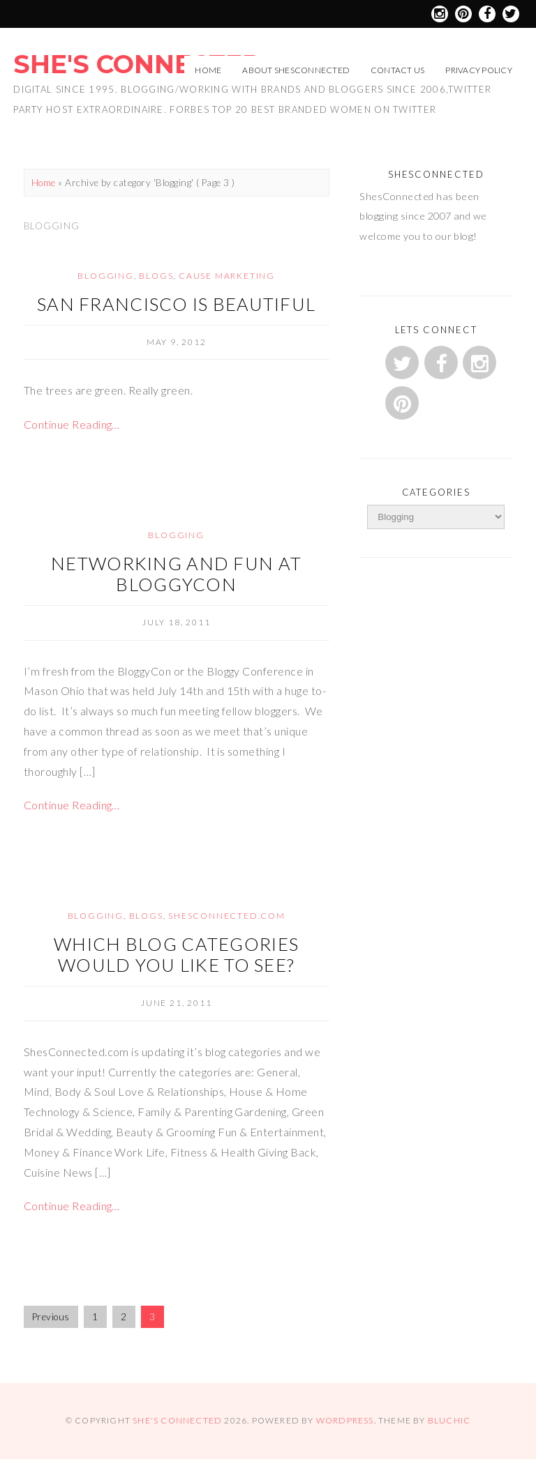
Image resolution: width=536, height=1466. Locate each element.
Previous (51, 1316)
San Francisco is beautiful (176, 303)
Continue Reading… (72, 424)
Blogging (105, 275)
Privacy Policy (478, 70)
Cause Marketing (227, 275)
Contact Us (397, 70)
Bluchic (449, 1420)
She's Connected (137, 64)
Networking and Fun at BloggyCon (176, 574)
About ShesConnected (296, 70)
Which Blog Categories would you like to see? (176, 954)
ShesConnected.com (226, 915)
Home (208, 70)
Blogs (156, 275)
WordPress (345, 1420)
